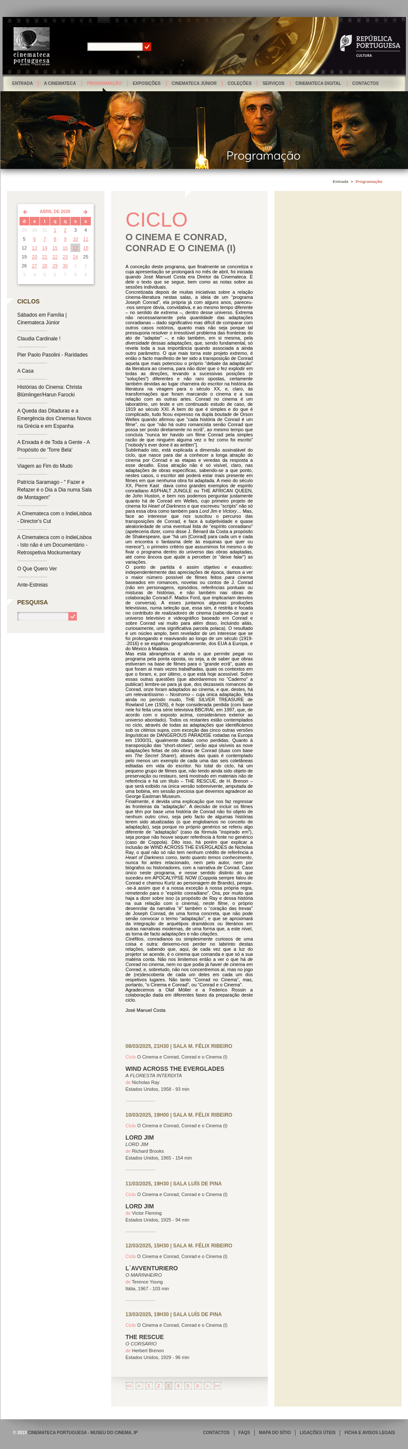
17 (75, 247)
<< (129, 1385)
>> (217, 1385)
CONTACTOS (216, 1432)
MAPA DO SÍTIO (275, 1432)
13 (34, 247)
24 (75, 256)
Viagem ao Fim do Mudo (45, 466)
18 (85, 247)
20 (34, 256)
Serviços (273, 83)
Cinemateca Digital (318, 83)
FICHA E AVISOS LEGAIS (369, 1432)
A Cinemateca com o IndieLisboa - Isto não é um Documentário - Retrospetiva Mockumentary (54, 545)
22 (54, 256)
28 (44, 265)
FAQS (244, 1432)
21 (44, 256)
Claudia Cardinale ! (39, 339)
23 (65, 256)
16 (65, 247)
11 (85, 239)
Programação (104, 83)
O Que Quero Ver (37, 569)
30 (65, 265)
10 (75, 239)
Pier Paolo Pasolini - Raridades (52, 355)
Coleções (239, 83)
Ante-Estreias (32, 585)
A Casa (25, 371)
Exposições (147, 83)
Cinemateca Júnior (194, 83)
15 (54, 247)
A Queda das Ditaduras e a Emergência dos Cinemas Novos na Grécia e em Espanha (54, 418)
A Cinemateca (60, 83)
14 (44, 247)
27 (34, 265)
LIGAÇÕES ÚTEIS (317, 1432)
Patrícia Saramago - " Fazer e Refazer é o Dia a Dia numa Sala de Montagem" (54, 489)
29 (54, 265)
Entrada (22, 83)
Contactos (365, 83)
